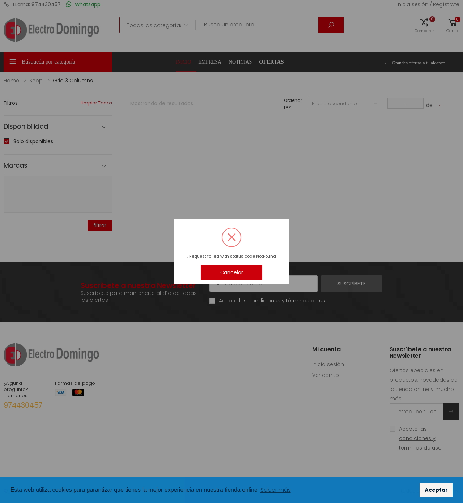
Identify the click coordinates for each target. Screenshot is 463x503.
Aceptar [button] (436, 490)
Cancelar (231, 272)
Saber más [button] (275, 490)
